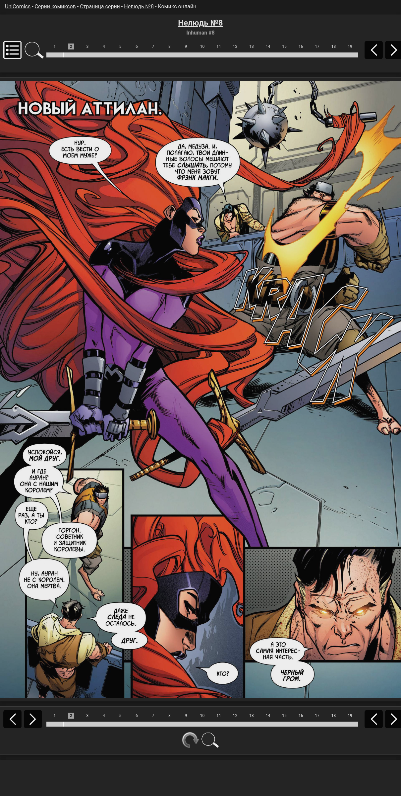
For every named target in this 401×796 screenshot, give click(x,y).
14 (268, 46)
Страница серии (100, 6)
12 (235, 46)
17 (317, 46)
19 (350, 46)
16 (301, 46)
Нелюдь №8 (139, 6)
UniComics (17, 6)
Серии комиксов (55, 6)
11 (218, 46)
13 (251, 46)
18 (333, 46)
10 (202, 46)
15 (284, 46)
